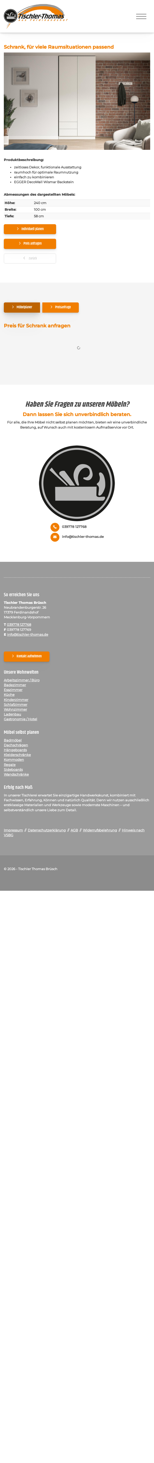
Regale (10, 765)
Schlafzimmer (15, 705)
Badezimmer (15, 685)
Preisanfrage (63, 307)
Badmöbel (13, 740)
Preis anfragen (32, 243)
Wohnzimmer (15, 709)
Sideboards (13, 770)
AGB (74, 830)
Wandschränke (16, 774)
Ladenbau (12, 714)
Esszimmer (13, 690)
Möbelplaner (24, 307)
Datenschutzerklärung (47, 830)
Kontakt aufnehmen (29, 656)
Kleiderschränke (17, 755)
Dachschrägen (16, 745)
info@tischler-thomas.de (83, 537)
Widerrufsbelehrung (100, 830)
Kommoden (14, 760)
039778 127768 (74, 527)
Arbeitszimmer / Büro (22, 680)
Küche (9, 695)
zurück (32, 258)
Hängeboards (15, 750)
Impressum (13, 830)
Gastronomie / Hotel (20, 719)
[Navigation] (141, 16)
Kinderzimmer (16, 700)
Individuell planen (32, 229)
